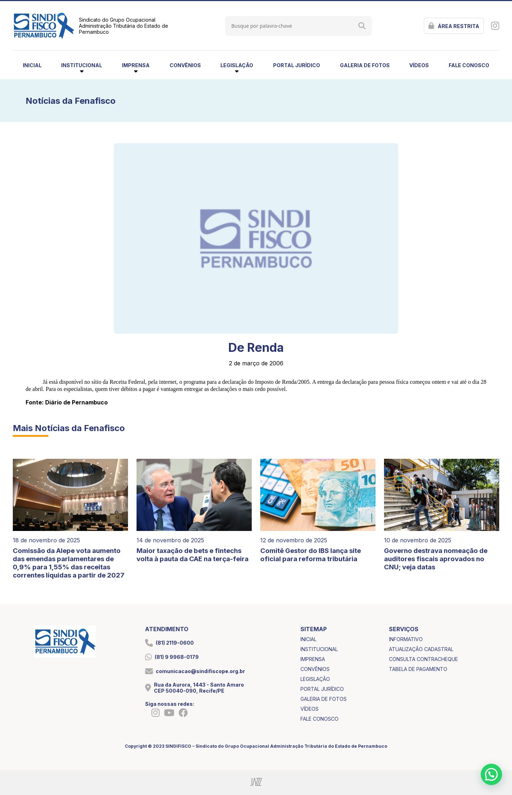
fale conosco (469, 65)
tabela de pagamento (418, 669)
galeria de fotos (365, 65)
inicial (32, 65)
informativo (406, 639)
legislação (315, 679)
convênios (185, 65)
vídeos (419, 65)
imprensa (312, 659)
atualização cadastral (421, 649)
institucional (319, 649)
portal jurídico (296, 65)
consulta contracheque (423, 659)
